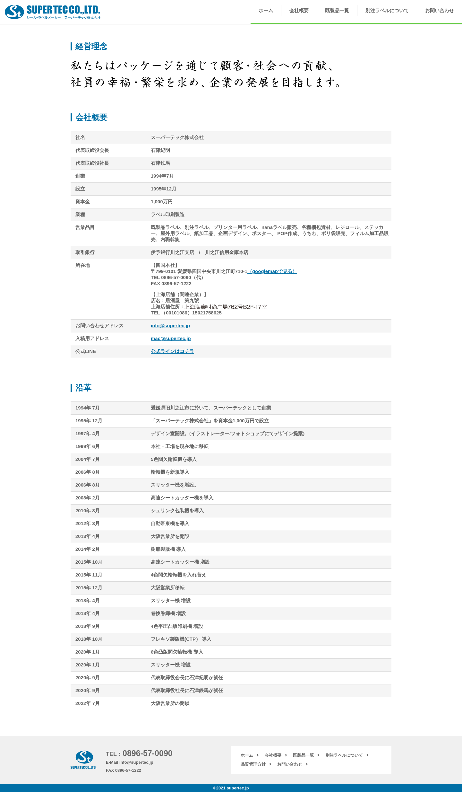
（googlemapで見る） (272, 271)
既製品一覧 (337, 10)
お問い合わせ (439, 10)
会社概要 (299, 10)
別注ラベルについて (387, 10)
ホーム (266, 10)
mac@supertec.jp (171, 338)
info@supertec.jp (170, 325)
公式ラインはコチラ (172, 351)
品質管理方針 (253, 764)
